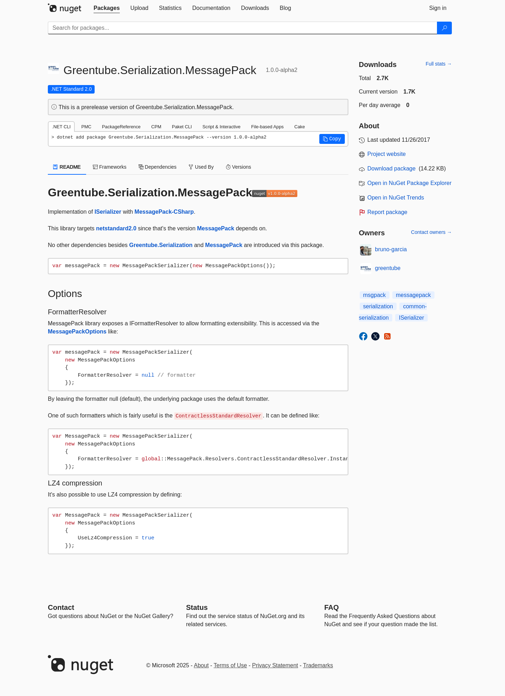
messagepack (413, 295)
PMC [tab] (86, 126)
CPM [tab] (156, 126)
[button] (332, 139)
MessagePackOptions (77, 332)
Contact (61, 607)
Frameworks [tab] (110, 166)
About (201, 665)
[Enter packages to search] (242, 28)
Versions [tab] (238, 166)
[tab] (106, 8)
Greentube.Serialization (161, 245)
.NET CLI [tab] (61, 126)
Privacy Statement (275, 665)
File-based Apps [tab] (267, 126)
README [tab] (67, 166)
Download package (391, 168)
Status (197, 607)
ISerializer (108, 212)
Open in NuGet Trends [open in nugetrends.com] (395, 198)
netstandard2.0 (116, 228)
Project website (386, 154)
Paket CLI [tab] (182, 126)
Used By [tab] (201, 166)
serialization (378, 306)
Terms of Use (230, 665)
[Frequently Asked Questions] (331, 607)
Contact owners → (431, 232)
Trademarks (318, 665)
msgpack (374, 295)
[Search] (444, 28)
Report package (387, 212)
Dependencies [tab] (157, 166)
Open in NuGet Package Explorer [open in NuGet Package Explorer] (409, 183)
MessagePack (215, 228)
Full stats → (439, 64)
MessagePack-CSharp (164, 212)
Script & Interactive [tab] (221, 126)
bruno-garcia (391, 249)
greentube (387, 268)
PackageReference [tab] (121, 126)
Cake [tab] (299, 126)
